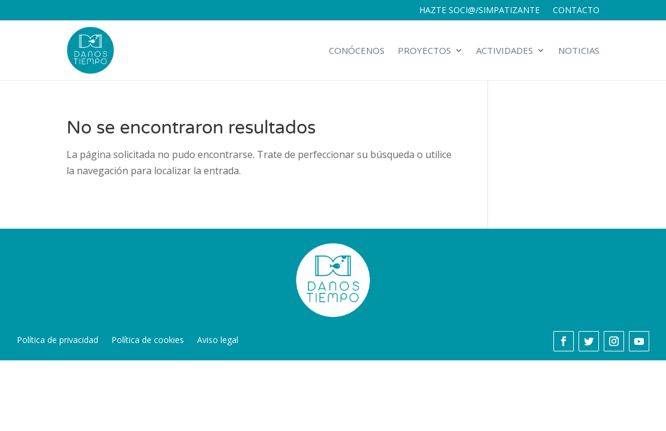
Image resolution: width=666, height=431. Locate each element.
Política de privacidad (57, 340)
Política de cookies (147, 340)
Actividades (504, 50)
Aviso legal (217, 340)
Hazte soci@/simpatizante (479, 11)
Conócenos (357, 50)
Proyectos (424, 50)
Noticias (579, 50)
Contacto (576, 11)
